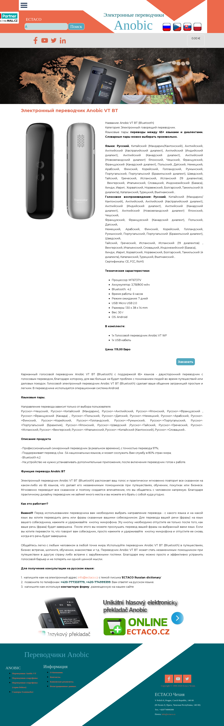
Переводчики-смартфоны (25, 678)
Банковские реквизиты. (62, 681)
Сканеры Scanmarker (23, 692)
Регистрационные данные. (63, 686)
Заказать (185, 362)
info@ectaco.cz (88, 577)
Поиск (76, 26)
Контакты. (55, 677)
